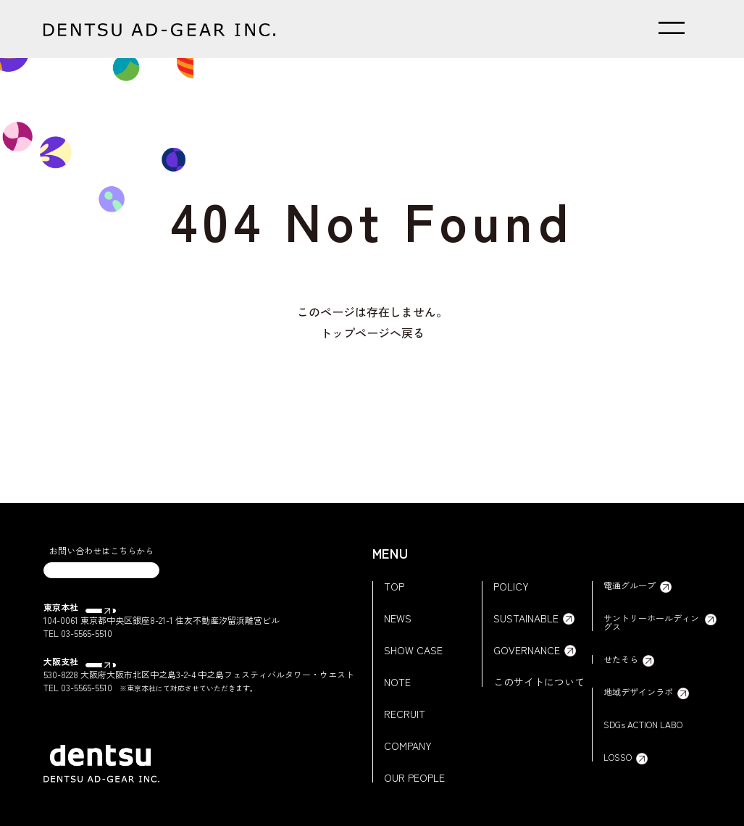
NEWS (397, 618)
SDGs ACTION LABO (642, 724)
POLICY (511, 586)
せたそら (620, 659)
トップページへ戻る (372, 332)
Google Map (115, 626)
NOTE (397, 682)
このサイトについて (539, 682)
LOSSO (617, 757)
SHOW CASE (413, 650)
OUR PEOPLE (414, 777)
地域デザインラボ (638, 692)
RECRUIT (404, 714)
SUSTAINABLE (526, 618)
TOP (394, 586)
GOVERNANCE (526, 650)
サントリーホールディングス (651, 622)
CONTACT (102, 579)
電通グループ (629, 585)
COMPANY (408, 746)
